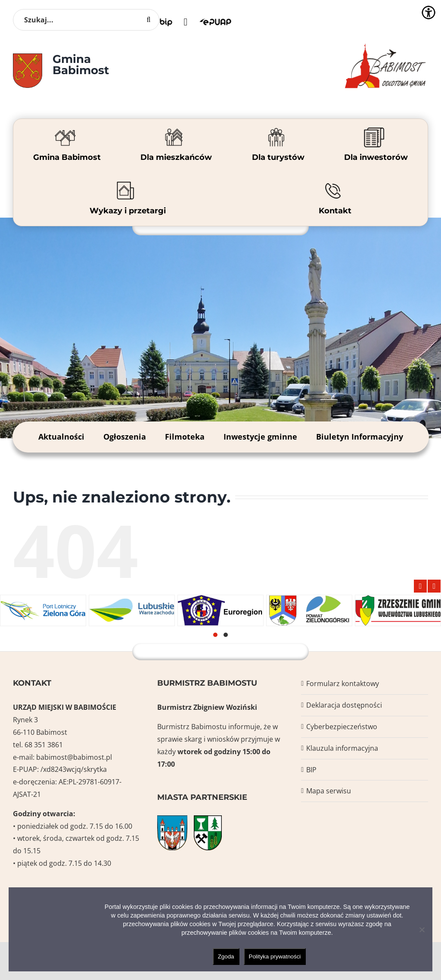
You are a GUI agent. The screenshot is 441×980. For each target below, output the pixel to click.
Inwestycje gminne (260, 436)
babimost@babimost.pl (74, 757)
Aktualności (61, 436)
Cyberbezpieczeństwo (341, 726)
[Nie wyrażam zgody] (421, 929)
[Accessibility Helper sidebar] (428, 12)
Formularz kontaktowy (342, 683)
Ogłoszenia (124, 436)
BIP (311, 769)
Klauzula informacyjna (342, 748)
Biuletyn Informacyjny (359, 436)
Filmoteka (185, 436)
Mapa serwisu (328, 791)
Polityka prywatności (275, 956)
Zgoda (226, 956)
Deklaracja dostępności (344, 705)
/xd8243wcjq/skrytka (73, 769)
